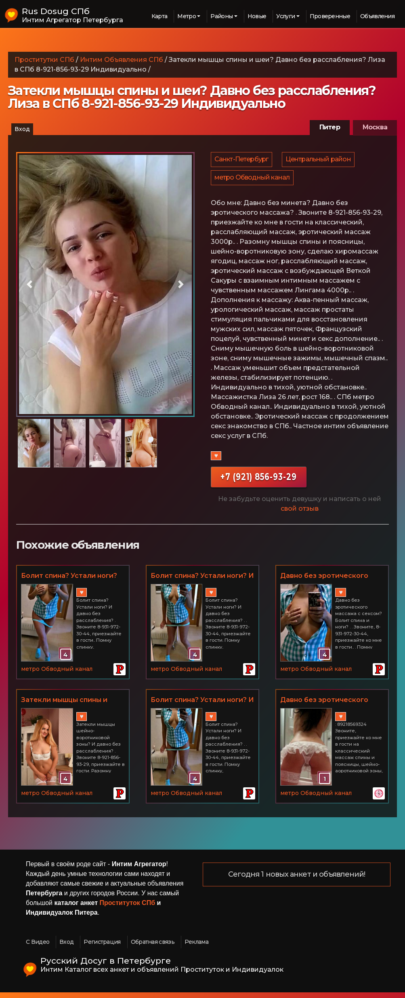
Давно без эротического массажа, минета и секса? (326, 706)
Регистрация (102, 947)
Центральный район (319, 161)
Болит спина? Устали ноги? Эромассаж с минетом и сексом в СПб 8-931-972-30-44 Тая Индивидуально (69, 581)
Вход (22, 129)
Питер (329, 127)
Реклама (196, 947)
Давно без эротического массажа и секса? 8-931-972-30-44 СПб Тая (330, 581)
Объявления (377, 16)
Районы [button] (221, 16)
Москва (375, 127)
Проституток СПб (127, 908)
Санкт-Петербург (242, 161)
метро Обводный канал (252, 182)
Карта (159, 16)
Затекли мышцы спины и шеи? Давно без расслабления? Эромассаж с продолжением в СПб (72, 706)
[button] (29, 284)
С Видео (37, 947)
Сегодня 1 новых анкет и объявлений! (296, 880)
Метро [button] (186, 16)
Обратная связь (152, 947)
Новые (257, 16)
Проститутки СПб (44, 59)
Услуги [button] (285, 16)
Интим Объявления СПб (121, 59)
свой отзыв (300, 514)
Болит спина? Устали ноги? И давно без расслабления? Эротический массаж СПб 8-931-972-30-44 (202, 581)
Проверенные (330, 16)
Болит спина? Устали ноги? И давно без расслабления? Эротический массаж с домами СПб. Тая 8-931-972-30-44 (202, 706)
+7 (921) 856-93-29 (258, 482)
